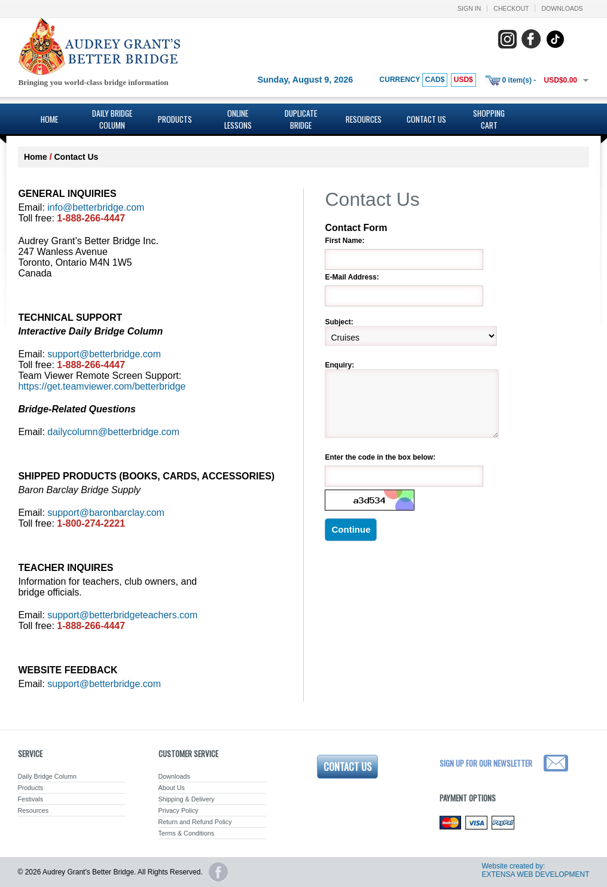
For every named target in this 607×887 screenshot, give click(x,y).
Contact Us (426, 119)
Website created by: (513, 866)
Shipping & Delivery (186, 799)
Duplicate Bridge (301, 119)
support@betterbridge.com (104, 354)
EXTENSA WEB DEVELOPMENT (535, 874)
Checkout (511, 8)
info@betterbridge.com (95, 207)
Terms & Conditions (186, 833)
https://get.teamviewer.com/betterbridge (101, 386)
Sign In (469, 8)
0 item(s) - (519, 80)
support (122, 615)
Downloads (561, 8)
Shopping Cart (489, 119)
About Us (171, 787)
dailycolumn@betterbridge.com (113, 432)
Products (175, 119)
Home (49, 119)
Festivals (31, 799)
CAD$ (435, 79)
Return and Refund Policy (195, 821)
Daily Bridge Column (112, 119)
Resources (364, 119)
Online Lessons (238, 119)
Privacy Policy (178, 810)
